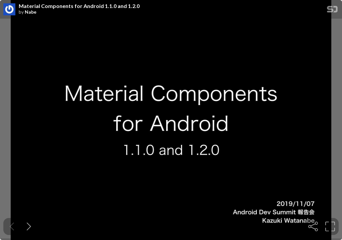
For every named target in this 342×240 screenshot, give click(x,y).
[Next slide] (28, 226)
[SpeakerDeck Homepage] (332, 10)
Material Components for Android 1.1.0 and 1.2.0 (79, 6)
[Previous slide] (11, 226)
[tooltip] (313, 226)
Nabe (30, 12)
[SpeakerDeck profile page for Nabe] (9, 9)
